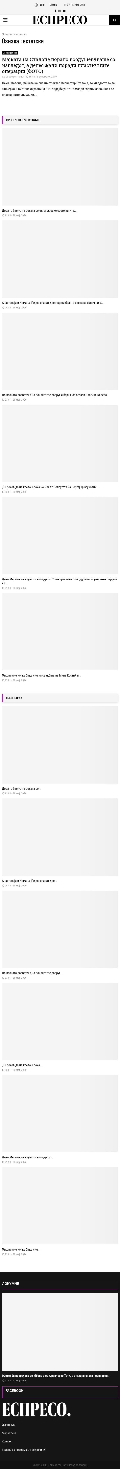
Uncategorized (10, 53)
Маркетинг (9, 1433)
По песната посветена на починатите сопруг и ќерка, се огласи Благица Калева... (55, 395)
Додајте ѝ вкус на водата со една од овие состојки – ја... (39, 210)
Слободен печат (15, 76)
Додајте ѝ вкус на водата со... (21, 788)
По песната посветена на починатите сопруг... (32, 973)
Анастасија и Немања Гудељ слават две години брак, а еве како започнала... (53, 303)
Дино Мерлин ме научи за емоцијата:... (28, 1157)
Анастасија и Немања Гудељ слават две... (29, 881)
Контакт (7, 1441)
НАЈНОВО (14, 698)
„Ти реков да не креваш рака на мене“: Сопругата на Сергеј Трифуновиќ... (50, 487)
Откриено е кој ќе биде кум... (21, 1249)
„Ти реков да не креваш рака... (22, 1065)
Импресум (8, 1424)
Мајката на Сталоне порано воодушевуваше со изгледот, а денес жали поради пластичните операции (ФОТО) (58, 65)
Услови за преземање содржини (23, 1449)
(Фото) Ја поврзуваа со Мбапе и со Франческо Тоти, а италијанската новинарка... (56, 1376)
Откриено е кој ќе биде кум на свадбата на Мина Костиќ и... (41, 675)
